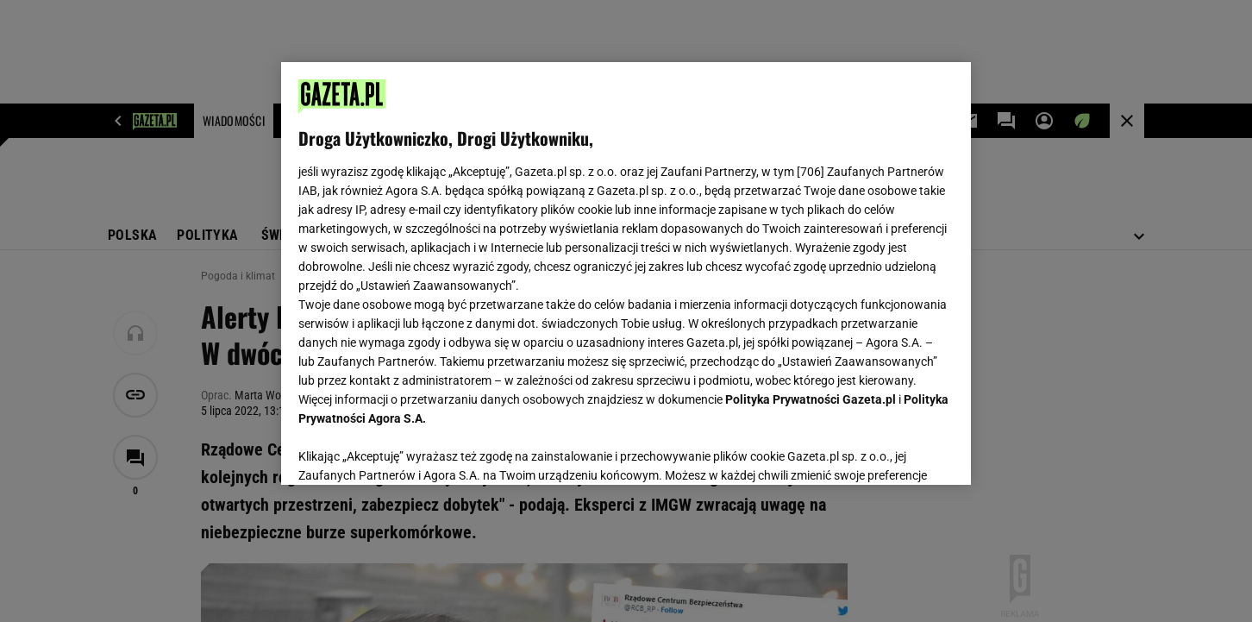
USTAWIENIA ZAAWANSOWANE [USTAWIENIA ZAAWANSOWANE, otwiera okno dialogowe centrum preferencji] (411, 450)
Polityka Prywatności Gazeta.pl (810, 399)
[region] (626, 273)
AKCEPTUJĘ (895, 451)
